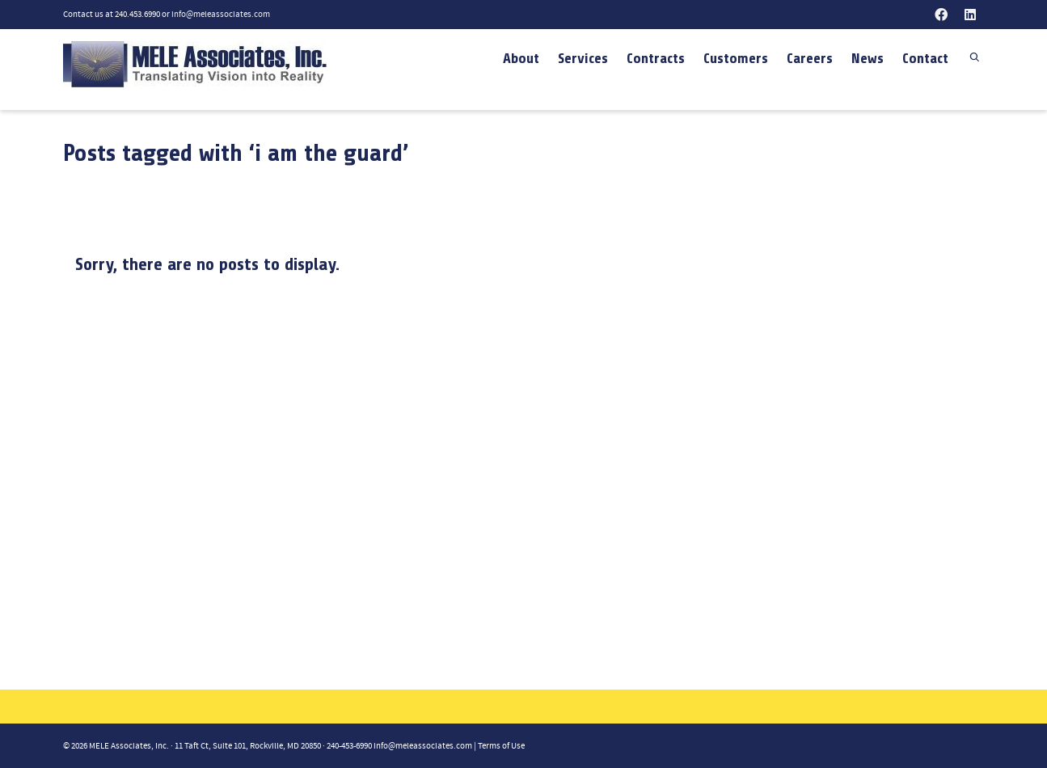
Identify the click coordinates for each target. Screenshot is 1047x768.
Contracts (656, 58)
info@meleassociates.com (220, 14)
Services (583, 58)
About (521, 58)
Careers (810, 58)
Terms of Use (501, 746)
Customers (735, 58)
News (867, 58)
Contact (925, 58)
